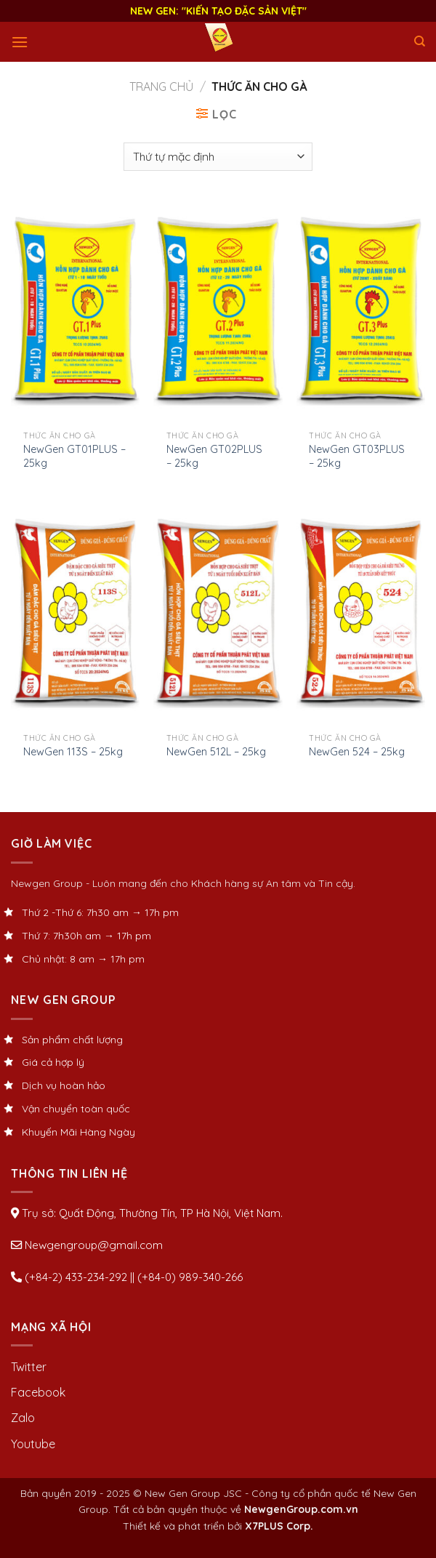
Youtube (33, 1444)
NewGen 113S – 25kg (73, 751)
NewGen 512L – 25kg (216, 751)
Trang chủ (161, 86)
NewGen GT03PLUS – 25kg (357, 456)
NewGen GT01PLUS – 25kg (74, 456)
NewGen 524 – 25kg (357, 751)
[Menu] (19, 42)
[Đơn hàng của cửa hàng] (218, 156)
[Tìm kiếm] (419, 41)
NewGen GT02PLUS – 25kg (214, 456)
